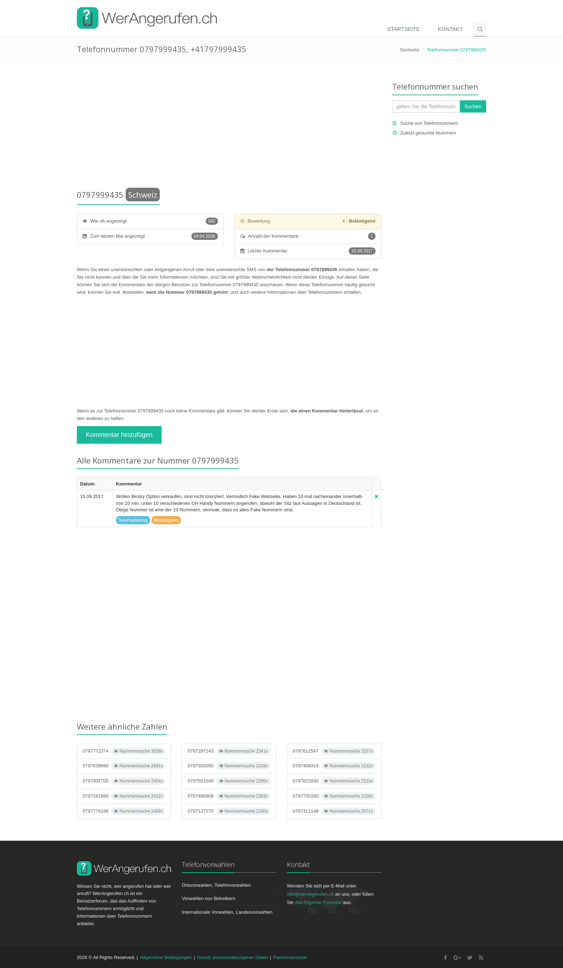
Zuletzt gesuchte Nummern (428, 133)
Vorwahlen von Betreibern (209, 898)
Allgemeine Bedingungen (166, 957)
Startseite (403, 29)
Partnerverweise (290, 957)
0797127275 (228, 811)
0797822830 (334, 781)
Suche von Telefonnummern (429, 123)
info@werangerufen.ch (310, 894)
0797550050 (228, 766)
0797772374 (124, 751)
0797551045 (228, 781)
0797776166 (124, 811)
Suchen (473, 106)
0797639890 (124, 766)
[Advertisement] (229, 127)
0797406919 (334, 766)
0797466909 (228, 796)
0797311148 (334, 811)
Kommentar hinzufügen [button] (119, 434)
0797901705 (124, 781)
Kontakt (450, 29)
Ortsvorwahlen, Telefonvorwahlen (216, 885)
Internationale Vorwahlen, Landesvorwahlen (227, 912)
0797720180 (334, 796)
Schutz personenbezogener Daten (232, 957)
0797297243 (228, 751)
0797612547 (334, 751)
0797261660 (124, 796)
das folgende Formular (318, 902)
